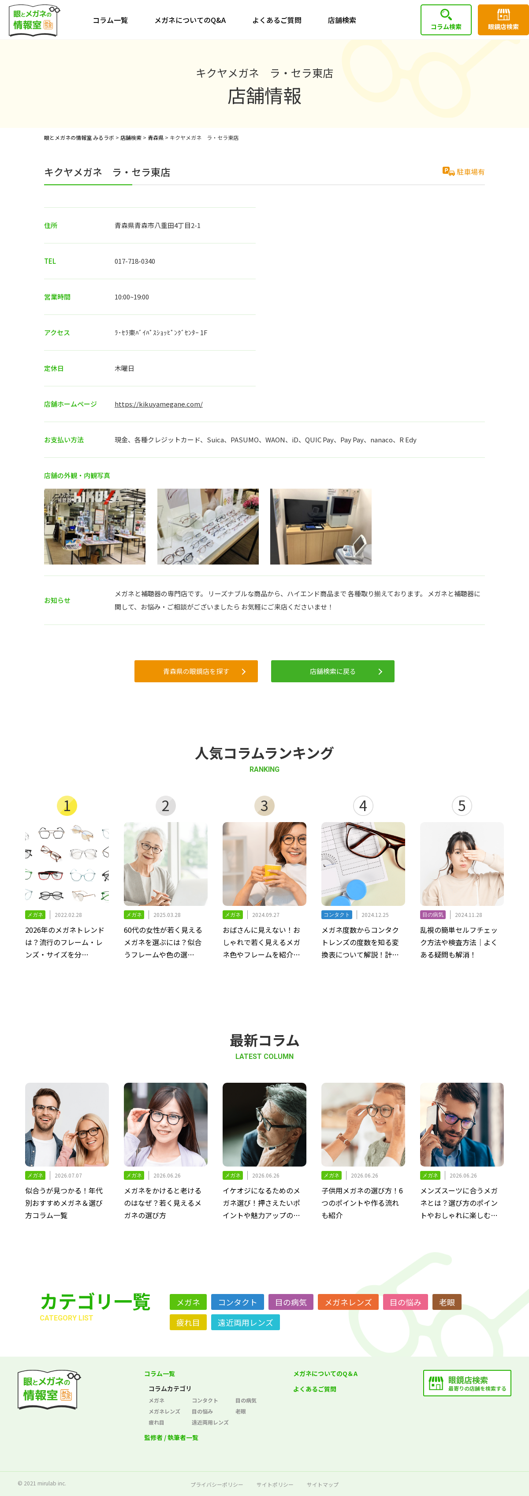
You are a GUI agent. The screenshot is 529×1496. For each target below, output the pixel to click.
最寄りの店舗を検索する (477, 1383)
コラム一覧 (110, 20)
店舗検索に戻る (333, 671)
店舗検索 (342, 20)
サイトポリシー (275, 1484)
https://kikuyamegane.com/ (159, 403)
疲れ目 (188, 1322)
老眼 (447, 1302)
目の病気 (291, 1302)
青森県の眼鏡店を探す (196, 671)
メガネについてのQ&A (190, 20)
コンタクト (237, 1302)
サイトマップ (323, 1484)
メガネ (188, 1302)
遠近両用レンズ (245, 1322)
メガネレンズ (348, 1302)
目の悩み (405, 1302)
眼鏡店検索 (503, 26)
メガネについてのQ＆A (325, 1373)
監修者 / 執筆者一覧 (171, 1437)
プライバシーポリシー (216, 1484)
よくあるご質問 (277, 20)
